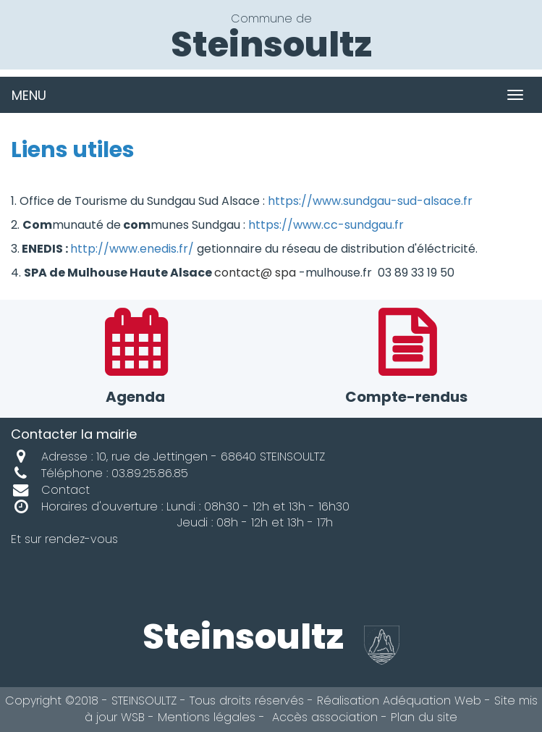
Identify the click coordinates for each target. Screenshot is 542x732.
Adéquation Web (432, 700)
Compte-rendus (407, 359)
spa (285, 272)
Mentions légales (206, 717)
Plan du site (424, 717)
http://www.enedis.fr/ (132, 248)
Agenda (136, 359)
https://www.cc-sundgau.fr (326, 224)
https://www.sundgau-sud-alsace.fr (370, 201)
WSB (133, 717)
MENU (29, 95)
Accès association (323, 717)
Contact (50, 489)
